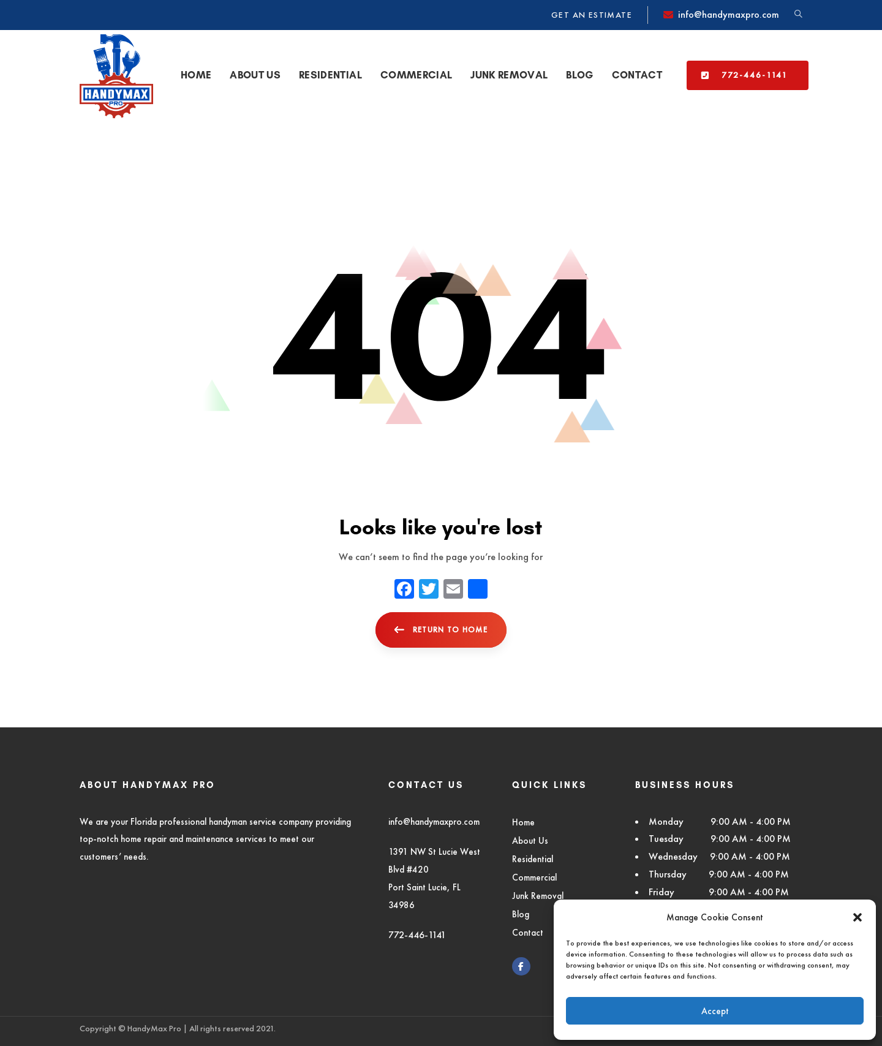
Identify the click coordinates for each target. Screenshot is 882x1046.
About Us (530, 840)
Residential (532, 859)
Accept (715, 1011)
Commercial (534, 877)
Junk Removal (538, 895)
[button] (857, 917)
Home (523, 822)
